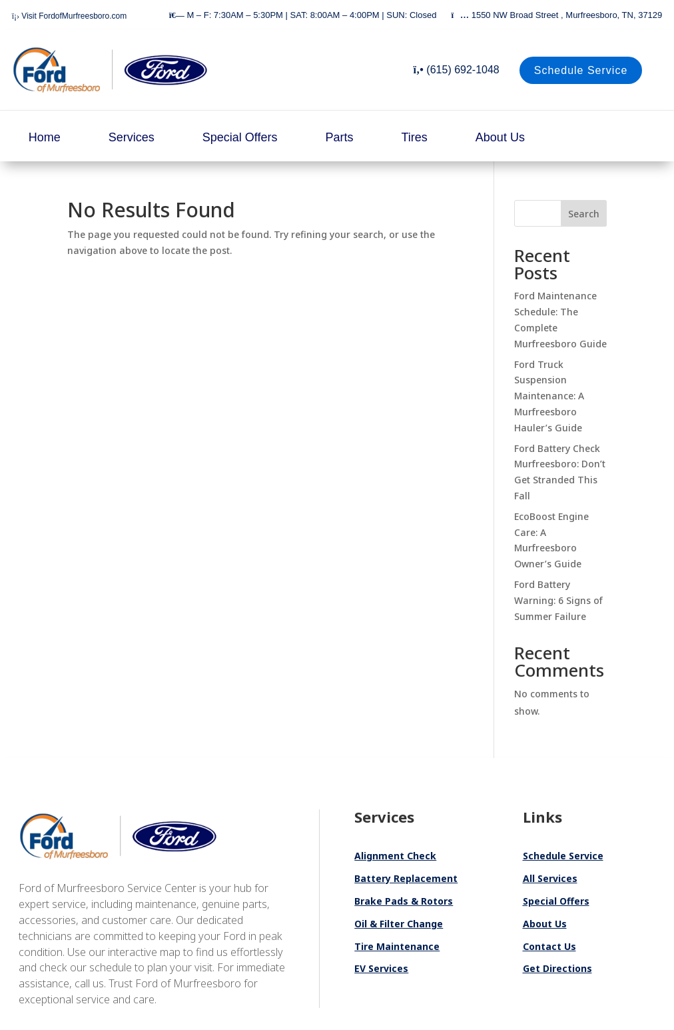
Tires (415, 137)
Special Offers (240, 137)
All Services (550, 878)
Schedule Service (581, 70)
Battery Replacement (406, 878)
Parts (339, 137)
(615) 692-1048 (457, 69)
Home (45, 137)
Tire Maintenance (397, 946)
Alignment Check (395, 855)
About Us (500, 137)
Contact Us (549, 946)
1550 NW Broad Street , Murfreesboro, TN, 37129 (556, 15)
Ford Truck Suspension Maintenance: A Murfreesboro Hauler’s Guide (549, 396)
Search (583, 213)
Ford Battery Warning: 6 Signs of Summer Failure (558, 600)
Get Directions (557, 968)
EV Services (381, 968)
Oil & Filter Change (398, 923)
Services (132, 137)
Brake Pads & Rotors (403, 901)
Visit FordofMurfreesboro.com (69, 16)
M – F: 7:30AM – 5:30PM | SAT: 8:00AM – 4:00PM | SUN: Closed (303, 15)
